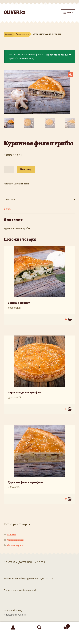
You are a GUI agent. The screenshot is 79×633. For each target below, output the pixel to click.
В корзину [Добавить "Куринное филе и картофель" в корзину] (69, 499)
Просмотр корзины (57, 54)
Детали (7, 209)
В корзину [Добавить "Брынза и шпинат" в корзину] (69, 319)
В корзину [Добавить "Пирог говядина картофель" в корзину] (69, 409)
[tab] (39, 199)
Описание (9, 199)
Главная (8, 34)
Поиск (39, 627)
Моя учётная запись (13, 627)
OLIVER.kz (14, 12)
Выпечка (11, 534)
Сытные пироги (22, 34)
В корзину (25, 169)
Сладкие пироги (15, 539)
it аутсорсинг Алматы (15, 614)
